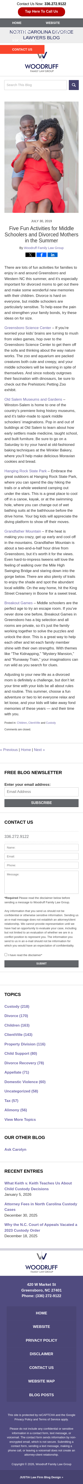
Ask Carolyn (23, 40)
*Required (11, 898)
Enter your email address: (27, 784)
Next (39, 750)
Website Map (41, 1381)
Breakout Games (18, 603)
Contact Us (22, 49)
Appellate (16, 1072)
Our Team (20, 31)
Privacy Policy (41, 1340)
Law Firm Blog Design (40, 1477)
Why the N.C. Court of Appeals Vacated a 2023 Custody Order (40, 1228)
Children (22, 722)
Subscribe (41, 803)
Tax (11, 1101)
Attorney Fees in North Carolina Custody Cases (40, 1207)
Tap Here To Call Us (41, 11)
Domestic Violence (25, 1082)
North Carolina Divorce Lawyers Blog (41, 61)
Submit (41, 963)
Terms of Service (49, 1419)
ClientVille (34, 722)
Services (61, 31)
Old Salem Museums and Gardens (33, 399)
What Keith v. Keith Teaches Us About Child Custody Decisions (38, 1186)
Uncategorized (21, 1091)
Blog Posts (41, 1395)
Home (16, 23)
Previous (9, 750)
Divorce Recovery (24, 1063)
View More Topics (20, 1119)
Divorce (16, 1016)
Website (53, 23)
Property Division (24, 1044)
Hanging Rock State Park (25, 471)
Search (74, 85)
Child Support (20, 1053)
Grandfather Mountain (22, 531)
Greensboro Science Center (27, 328)
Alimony (15, 1110)
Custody (51, 722)
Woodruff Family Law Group (53, 1464)
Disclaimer (41, 1354)
